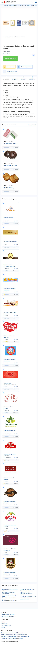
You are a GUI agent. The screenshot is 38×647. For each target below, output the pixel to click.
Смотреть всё (32, 125)
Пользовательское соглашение (8, 614)
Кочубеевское (7, 575)
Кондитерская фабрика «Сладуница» (9, 549)
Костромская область (16, 5)
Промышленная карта (6, 625)
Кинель (6, 315)
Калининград (7, 504)
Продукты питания (24, 5)
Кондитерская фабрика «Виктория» (9, 454)
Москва (6, 221)
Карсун (6, 363)
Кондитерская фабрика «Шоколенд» (9, 573)
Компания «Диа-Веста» (9, 430)
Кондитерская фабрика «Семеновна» (9, 360)
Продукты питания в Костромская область (32, 5)
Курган (6, 292)
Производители (4, 623)
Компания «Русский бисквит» (9, 478)
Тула (5, 386)
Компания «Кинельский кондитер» (10, 313)
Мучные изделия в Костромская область (35, 5)
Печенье (28, 5)
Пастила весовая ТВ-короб (10, 143)
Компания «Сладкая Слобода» (9, 336)
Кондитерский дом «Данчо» (8, 407)
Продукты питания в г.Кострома (34, 5)
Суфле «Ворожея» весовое (10, 165)
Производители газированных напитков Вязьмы (12, 638)
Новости (3, 627)
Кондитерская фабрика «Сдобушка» (9, 289)
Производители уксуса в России (9, 600)
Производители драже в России (27, 589)
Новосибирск (7, 434)
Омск (5, 552)
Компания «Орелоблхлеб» (10, 241)
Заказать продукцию (10, 58)
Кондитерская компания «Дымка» (10, 525)
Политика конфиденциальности (8, 616)
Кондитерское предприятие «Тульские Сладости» (10, 384)
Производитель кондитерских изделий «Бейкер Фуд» (9, 265)
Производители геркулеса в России (28, 596)
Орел (5, 244)
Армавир (6, 410)
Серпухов (6, 268)
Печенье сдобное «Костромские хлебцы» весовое (10, 188)
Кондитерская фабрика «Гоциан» (9, 502)
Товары (2, 621)
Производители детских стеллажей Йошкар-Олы (12, 632)
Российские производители (9, 5)
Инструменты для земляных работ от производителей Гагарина (15, 636)
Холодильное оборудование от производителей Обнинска (14, 634)
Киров (6, 339)
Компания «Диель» (8, 217)
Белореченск (7, 457)
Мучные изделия (25, 5)
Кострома (20, 5)
